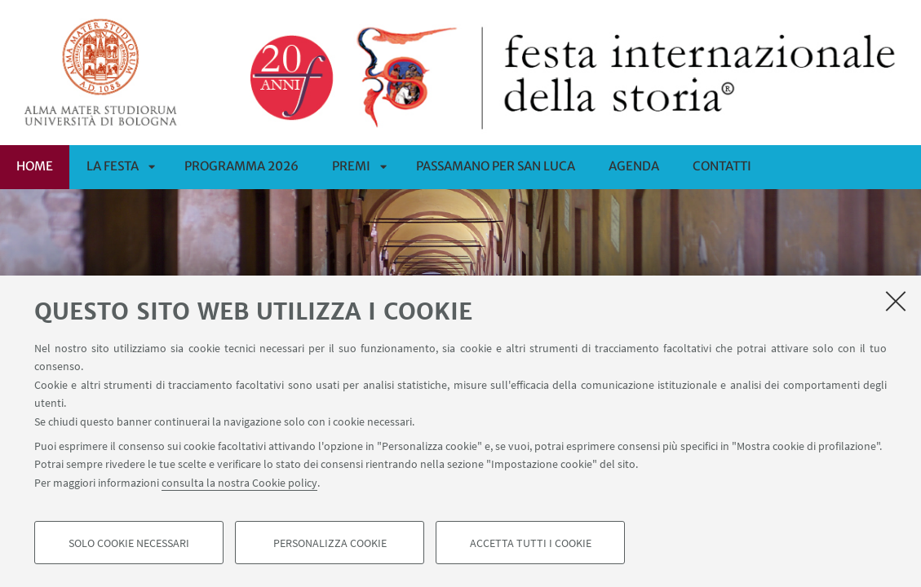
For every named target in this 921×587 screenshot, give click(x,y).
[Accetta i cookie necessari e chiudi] (896, 301)
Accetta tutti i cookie (530, 543)
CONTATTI (722, 166)
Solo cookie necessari (129, 543)
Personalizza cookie (330, 543)
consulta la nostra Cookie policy (239, 482)
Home (34, 166)
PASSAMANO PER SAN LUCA (495, 166)
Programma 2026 (241, 166)
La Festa (112, 166)
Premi (351, 166)
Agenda (634, 166)
